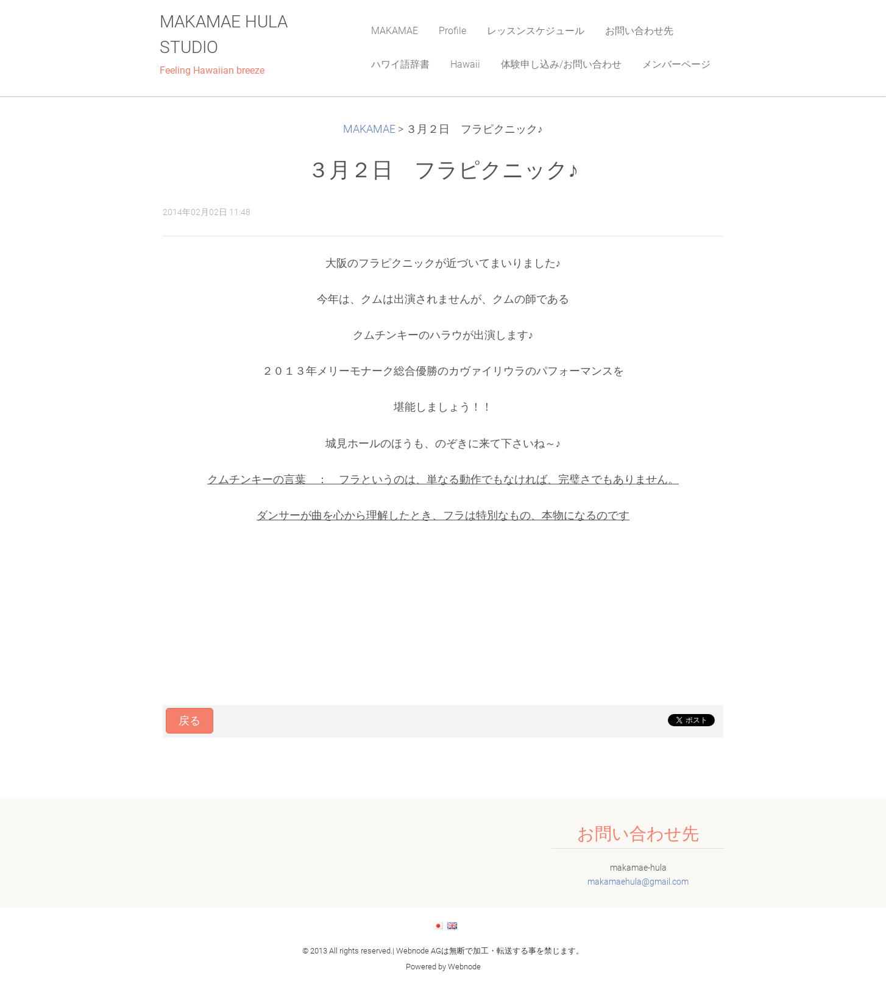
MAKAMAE (369, 129)
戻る (189, 721)
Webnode (464, 966)
